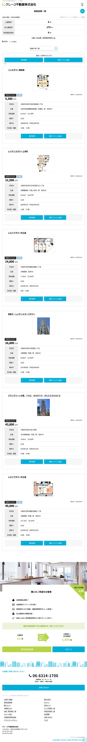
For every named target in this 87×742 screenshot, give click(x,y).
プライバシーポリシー (11, 720)
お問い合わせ (48, 717)
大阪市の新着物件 (15, 17)
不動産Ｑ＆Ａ (8, 708)
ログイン (47, 702)
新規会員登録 (8, 702)
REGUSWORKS (81, 737)
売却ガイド (47, 705)
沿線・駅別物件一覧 (10, 711)
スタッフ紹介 (8, 714)
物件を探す (47, 699)
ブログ (46, 720)
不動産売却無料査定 (10, 717)
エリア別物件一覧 (49, 708)
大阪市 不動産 (5, 17)
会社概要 (47, 714)
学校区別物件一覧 (49, 711)
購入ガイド (7, 705)
